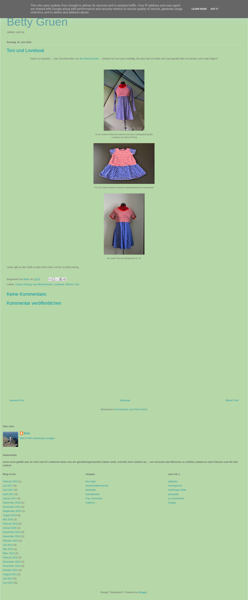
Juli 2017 (8, 485)
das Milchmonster (89, 58)
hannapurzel (175, 485)
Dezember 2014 (12, 561)
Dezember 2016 (12, 502)
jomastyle (173, 494)
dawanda (90, 489)
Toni (77, 284)
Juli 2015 (8, 544)
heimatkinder (92, 494)
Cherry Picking (23, 284)
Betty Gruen (37, 21)
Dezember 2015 (12, 532)
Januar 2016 (10, 527)
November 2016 (12, 506)
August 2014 (10, 574)
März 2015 (8, 553)
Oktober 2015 (10, 540)
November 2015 (12, 536)
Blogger (142, 592)
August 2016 (10, 515)
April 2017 (8, 494)
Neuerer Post (17, 400)
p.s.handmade (176, 498)
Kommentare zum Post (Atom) (130, 409)
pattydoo (173, 481)
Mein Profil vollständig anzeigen (37, 438)
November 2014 (12, 565)
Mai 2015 (8, 549)
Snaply (172, 502)
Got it (214, 8)
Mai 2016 (8, 519)
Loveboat (59, 284)
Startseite (125, 400)
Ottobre (69, 284)
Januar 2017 (10, 498)
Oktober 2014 (10, 570)
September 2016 (12, 511)
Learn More (199, 8)
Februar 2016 (10, 523)
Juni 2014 (8, 582)
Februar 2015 (10, 557)
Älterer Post (231, 400)
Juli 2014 (8, 578)
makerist (90, 502)
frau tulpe (90, 481)
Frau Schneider (93, 498)
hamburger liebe (177, 489)
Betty (27, 433)
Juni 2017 (8, 489)
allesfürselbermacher (97, 485)
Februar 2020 (10, 481)
